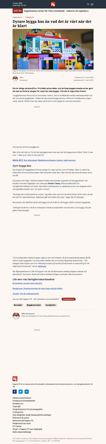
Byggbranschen (34, 305)
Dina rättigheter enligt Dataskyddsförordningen (32, 415)
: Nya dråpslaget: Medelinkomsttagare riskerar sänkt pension (44, 160)
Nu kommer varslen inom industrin (27, 283)
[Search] (88, 4)
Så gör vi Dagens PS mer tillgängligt (27, 429)
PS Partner (17, 426)
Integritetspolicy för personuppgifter (28, 409)
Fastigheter (30, 17)
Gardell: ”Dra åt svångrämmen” (26, 294)
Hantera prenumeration (22, 398)
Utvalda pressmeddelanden (24, 401)
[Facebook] (15, 392)
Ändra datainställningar (22, 432)
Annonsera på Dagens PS (23, 421)
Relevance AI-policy (21, 418)
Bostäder (18, 305)
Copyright (16, 406)
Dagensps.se (17, 17)
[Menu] (92, 4)
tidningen (42, 266)
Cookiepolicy (18, 412)
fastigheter (51, 305)
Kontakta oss (18, 403)
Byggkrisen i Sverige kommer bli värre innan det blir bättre (38, 288)
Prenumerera (68, 299)
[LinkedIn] (27, 392)
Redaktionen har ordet (22, 423)
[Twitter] (21, 392)
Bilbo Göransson (28, 314)
